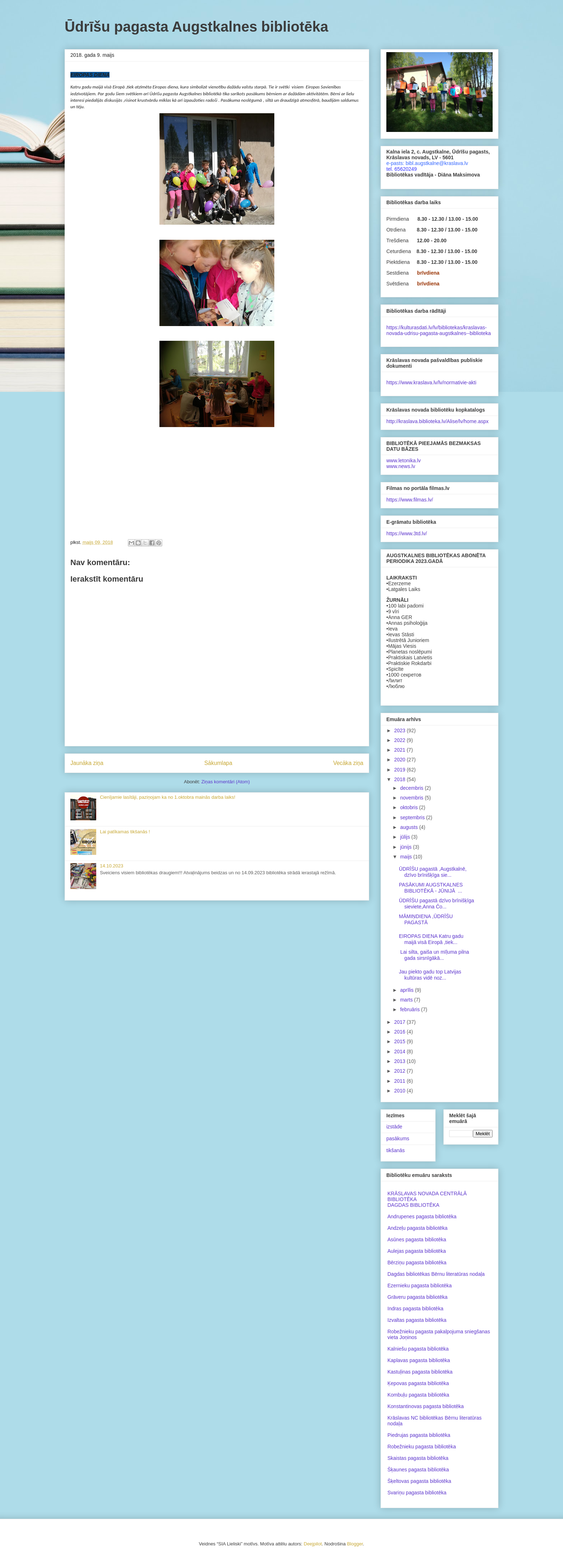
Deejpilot (313, 1543)
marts (407, 1000)
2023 (400, 730)
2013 (400, 1061)
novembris (412, 798)
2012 (400, 1071)
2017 (400, 1022)
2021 (400, 750)
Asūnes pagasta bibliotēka (416, 1239)
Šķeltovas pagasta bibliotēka (419, 1481)
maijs (406, 857)
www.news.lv (400, 466)
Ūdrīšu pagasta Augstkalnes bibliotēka (196, 27)
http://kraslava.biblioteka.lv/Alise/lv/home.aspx (437, 421)
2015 (400, 1041)
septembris (413, 817)
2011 (400, 1081)
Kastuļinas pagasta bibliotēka (419, 1372)
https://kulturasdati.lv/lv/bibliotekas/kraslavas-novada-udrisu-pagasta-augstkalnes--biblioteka (438, 330)
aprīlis (407, 990)
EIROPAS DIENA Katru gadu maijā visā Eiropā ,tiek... (431, 939)
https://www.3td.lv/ (406, 533)
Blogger (355, 1543)
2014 (400, 1051)
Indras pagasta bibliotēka (415, 1308)
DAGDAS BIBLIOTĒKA (413, 1205)
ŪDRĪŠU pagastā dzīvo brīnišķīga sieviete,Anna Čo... (436, 903)
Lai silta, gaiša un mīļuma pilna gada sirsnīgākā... (434, 955)
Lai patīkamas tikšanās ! (125, 831)
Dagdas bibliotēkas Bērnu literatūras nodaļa (436, 1274)
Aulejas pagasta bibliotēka (416, 1251)
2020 (400, 759)
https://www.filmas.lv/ (409, 500)
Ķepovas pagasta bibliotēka (418, 1383)
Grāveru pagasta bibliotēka (417, 1297)
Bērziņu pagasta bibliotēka (416, 1262)
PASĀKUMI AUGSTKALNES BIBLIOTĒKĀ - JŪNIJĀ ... (431, 888)
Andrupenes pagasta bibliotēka (421, 1216)
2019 (400, 770)
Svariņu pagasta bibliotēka (416, 1492)
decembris (412, 788)
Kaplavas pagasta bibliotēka (418, 1360)
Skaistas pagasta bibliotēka (417, 1458)
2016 (400, 1032)
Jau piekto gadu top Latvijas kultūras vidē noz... (430, 975)
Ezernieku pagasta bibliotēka (419, 1285)
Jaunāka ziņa (86, 763)
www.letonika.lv (403, 460)
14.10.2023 (111, 866)
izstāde (394, 1126)
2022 (400, 740)
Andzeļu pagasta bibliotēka (417, 1228)
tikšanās (395, 1150)
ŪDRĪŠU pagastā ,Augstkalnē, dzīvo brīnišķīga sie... (432, 872)
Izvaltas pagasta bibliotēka (416, 1320)
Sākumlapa (218, 763)
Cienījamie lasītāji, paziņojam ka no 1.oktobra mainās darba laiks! (167, 797)
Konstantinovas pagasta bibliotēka (425, 1406)
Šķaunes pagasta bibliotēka (418, 1469)
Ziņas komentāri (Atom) (225, 781)
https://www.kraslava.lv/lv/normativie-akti (431, 382)
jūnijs (406, 847)
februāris (410, 1009)
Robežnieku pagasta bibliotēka (421, 1446)
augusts (409, 827)
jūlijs (405, 837)
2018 (400, 779)
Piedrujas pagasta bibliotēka (418, 1435)
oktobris (409, 807)
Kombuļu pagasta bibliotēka (418, 1395)
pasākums (397, 1138)
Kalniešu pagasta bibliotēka (417, 1349)
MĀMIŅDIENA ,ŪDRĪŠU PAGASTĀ (426, 919)
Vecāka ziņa (348, 763)
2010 (400, 1091)
